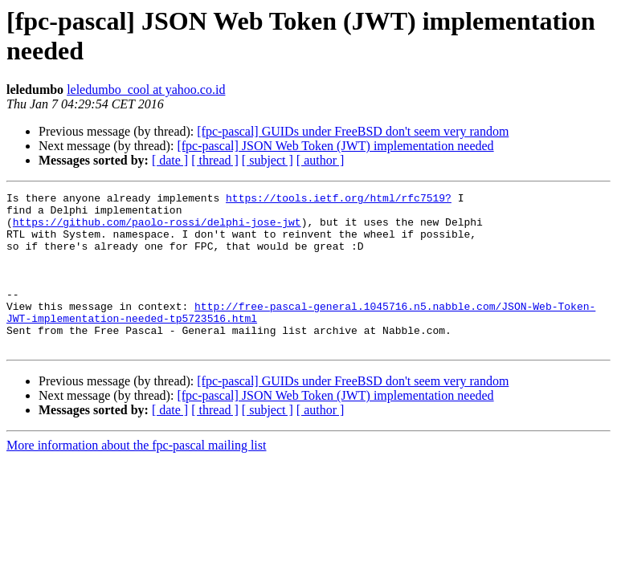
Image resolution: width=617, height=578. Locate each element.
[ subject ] (267, 160)
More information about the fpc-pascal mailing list (136, 476)
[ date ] (170, 160)
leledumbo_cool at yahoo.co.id (146, 89)
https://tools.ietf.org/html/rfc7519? (339, 200)
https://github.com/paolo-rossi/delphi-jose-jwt (157, 229)
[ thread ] (215, 160)
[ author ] (320, 160)
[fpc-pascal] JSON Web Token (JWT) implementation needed (335, 146)
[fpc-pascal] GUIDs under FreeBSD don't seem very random (353, 131)
